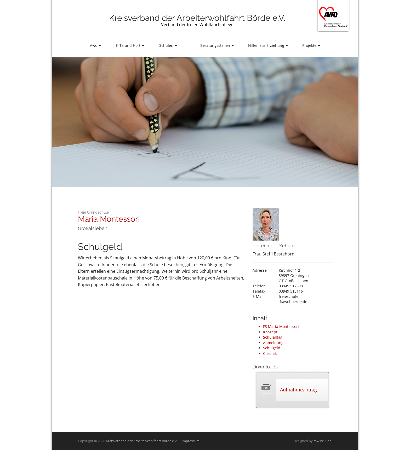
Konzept (270, 331)
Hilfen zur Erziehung (268, 45)
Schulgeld (271, 347)
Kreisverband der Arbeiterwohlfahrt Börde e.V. (197, 18)
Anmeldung (273, 342)
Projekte (311, 45)
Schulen (168, 45)
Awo (95, 45)
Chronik (270, 353)
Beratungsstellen (217, 45)
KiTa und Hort (130, 45)
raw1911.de (322, 440)
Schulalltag (272, 337)
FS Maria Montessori (281, 326)
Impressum (191, 440)
